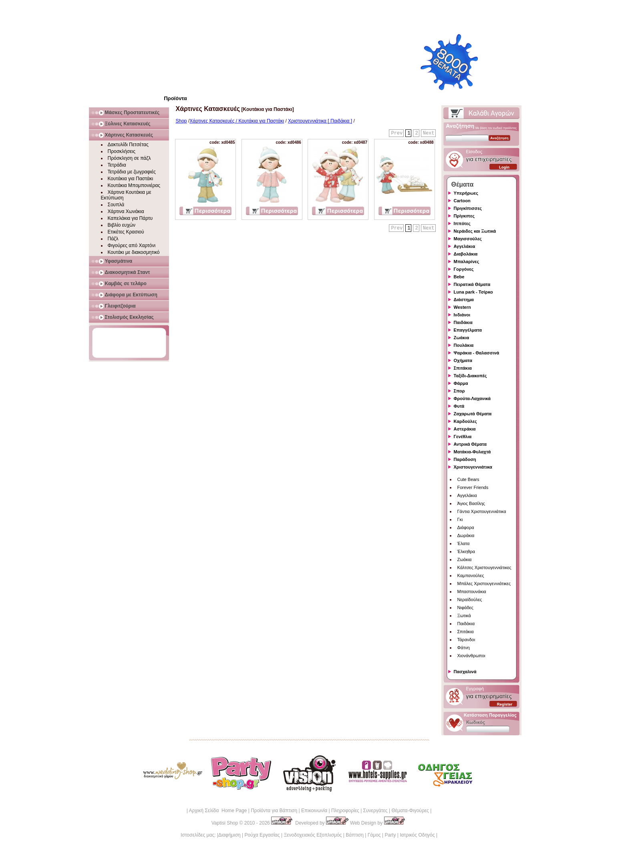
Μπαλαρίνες (466, 261)
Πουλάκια (464, 345)
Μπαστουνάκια (471, 591)
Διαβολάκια (466, 253)
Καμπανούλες (470, 575)
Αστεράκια (465, 429)
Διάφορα (465, 527)
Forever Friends (473, 487)
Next (429, 133)
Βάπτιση (355, 835)
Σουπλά (116, 204)
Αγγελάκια (464, 246)
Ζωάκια (461, 337)
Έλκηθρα (466, 551)
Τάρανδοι (466, 639)
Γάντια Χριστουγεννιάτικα (481, 511)
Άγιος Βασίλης (471, 503)
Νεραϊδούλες (469, 599)
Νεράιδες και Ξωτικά (475, 231)
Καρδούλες (465, 421)
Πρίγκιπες (464, 215)
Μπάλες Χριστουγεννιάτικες (484, 583)
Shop (181, 121)
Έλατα (463, 543)
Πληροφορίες (345, 810)
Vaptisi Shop (224, 823)
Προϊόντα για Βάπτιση (274, 810)
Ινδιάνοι (462, 314)
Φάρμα (461, 383)
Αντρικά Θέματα (470, 444)
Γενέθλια (463, 436)
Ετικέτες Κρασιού (126, 232)
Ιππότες (462, 223)
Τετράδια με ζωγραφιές (132, 172)
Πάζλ (113, 238)
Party (390, 835)
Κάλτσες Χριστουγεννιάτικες (484, 567)
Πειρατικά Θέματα (472, 284)
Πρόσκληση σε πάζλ (129, 158)
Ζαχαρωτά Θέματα (473, 413)
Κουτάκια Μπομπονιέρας (134, 185)
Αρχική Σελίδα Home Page (218, 810)
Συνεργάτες (375, 810)
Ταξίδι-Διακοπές (470, 375)
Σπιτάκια (463, 368)
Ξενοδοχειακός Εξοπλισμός (313, 835)
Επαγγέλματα (468, 330)
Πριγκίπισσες (468, 208)
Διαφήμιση (229, 835)
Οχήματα (463, 360)
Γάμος (374, 835)
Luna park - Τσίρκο (473, 292)
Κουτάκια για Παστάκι (130, 178)
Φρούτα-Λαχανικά (472, 398)
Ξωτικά (464, 615)
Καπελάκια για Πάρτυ (130, 218)
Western (462, 307)
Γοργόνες (464, 269)
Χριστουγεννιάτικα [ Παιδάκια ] (320, 121)
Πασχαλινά (465, 671)
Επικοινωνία (314, 810)
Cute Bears (468, 479)
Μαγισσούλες (468, 238)
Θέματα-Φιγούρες (410, 810)
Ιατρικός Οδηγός (417, 835)
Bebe (459, 276)
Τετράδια (117, 165)
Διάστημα (464, 299)
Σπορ (459, 390)
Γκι (460, 519)
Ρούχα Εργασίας (262, 835)
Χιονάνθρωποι (471, 655)
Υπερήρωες (466, 193)
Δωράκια (466, 535)
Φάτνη (463, 647)
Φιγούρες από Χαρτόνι (132, 245)
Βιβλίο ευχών (122, 225)
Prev (397, 133)
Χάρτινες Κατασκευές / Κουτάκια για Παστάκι (236, 121)
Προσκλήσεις (121, 151)
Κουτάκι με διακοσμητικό (134, 252)
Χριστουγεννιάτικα (473, 467)
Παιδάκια (463, 322)
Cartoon (462, 200)
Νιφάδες (465, 607)
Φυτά (459, 406)
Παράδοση (465, 459)
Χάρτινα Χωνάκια (126, 211)
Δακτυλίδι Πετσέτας (128, 144)
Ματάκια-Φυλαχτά (472, 451)
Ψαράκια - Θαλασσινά (476, 352)
